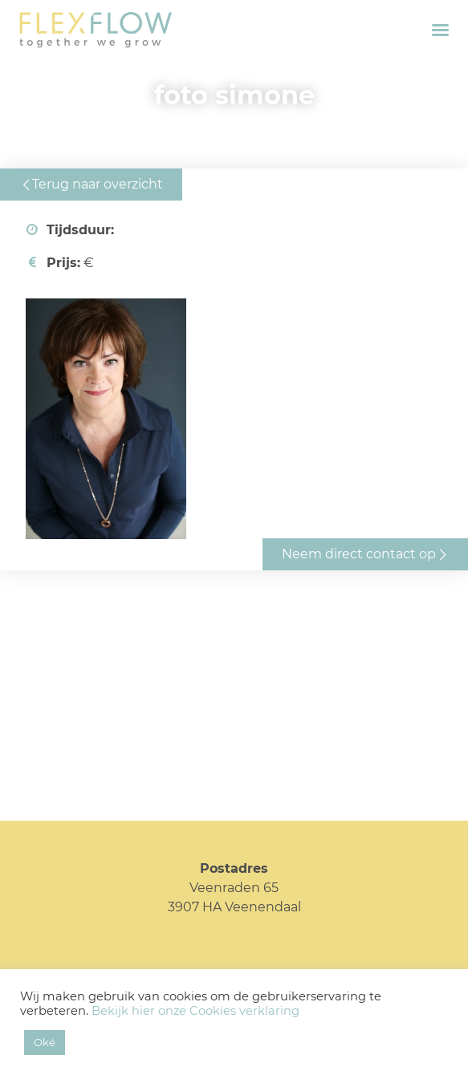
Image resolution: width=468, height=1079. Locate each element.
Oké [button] (44, 1042)
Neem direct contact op (359, 554)
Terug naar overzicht (97, 184)
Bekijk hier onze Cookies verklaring (195, 1011)
